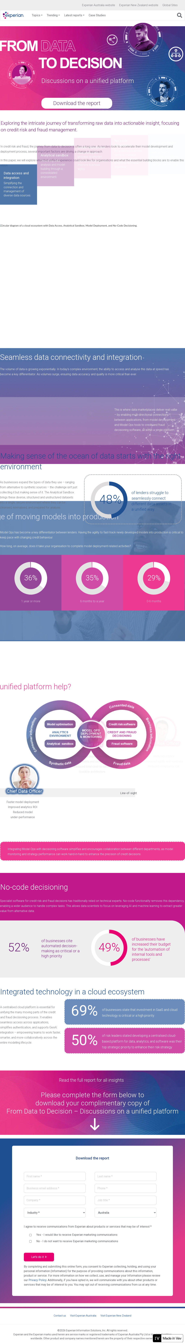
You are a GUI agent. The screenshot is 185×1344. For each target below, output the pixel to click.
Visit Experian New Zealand (115, 1315)
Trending (52, 15)
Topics (36, 15)
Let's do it (39, 1257)
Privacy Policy (37, 1280)
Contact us (60, 1315)
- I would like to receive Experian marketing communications (76, 1234)
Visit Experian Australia (83, 1315)
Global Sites (170, 5)
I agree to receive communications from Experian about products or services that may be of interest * (88, 1226)
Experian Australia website (98, 5)
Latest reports (73, 15)
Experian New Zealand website (138, 5)
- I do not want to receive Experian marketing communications (77, 1241)
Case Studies (97, 15)
